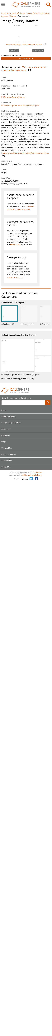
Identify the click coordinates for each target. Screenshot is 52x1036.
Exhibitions (5, 435)
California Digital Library (32, 475)
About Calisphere (8, 416)
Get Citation (13, 50)
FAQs (3, 441)
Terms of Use (6, 448)
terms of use (15, 244)
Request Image (38, 50)
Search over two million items (16, 398)
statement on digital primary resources (20, 208)
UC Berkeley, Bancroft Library (13, 13)
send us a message (15, 277)
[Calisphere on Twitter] (31, 479)
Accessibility (6, 460)
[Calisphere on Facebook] (36, 479)
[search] (48, 4)
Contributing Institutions (11, 422)
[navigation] (3, 4)
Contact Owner (26, 58)
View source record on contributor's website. (24, 68)
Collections (6, 429)
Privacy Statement (9, 454)
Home (3, 410)
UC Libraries (38, 472)
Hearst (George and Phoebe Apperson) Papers (20, 105)
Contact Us (5, 467)
